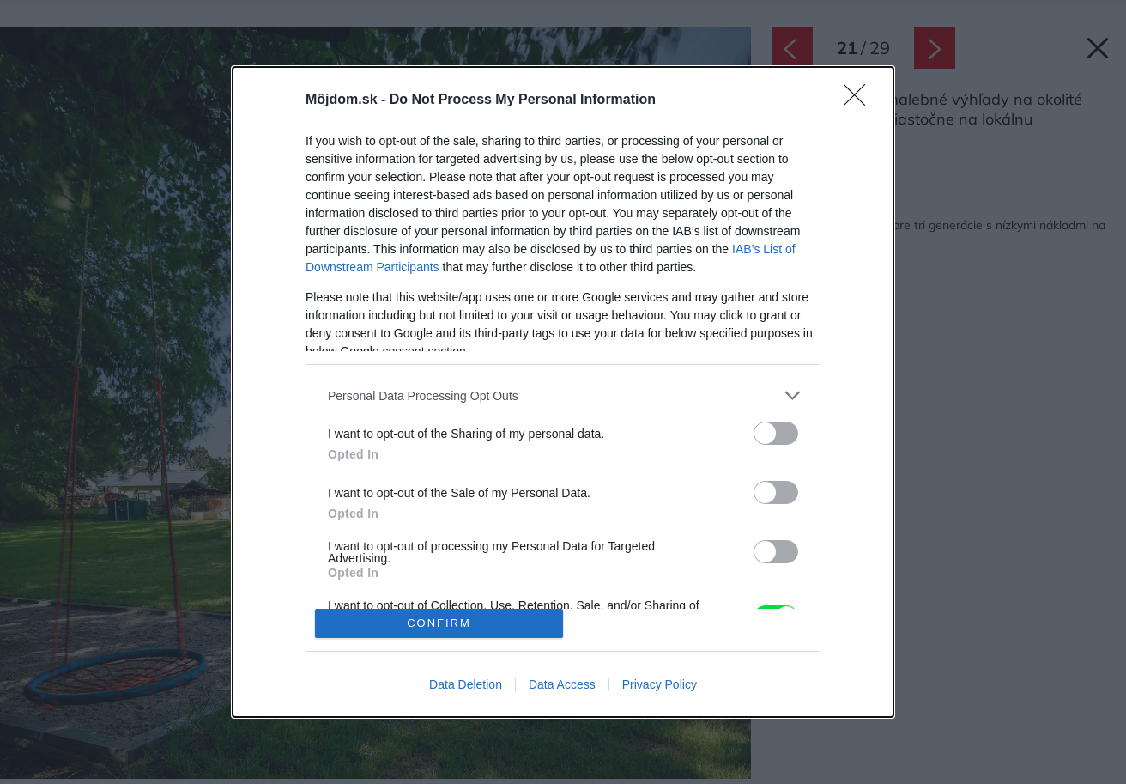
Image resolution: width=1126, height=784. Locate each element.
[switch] (776, 433)
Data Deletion (465, 684)
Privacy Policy (659, 684)
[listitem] (563, 395)
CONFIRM (439, 623)
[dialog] (563, 392)
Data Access (562, 684)
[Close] (860, 100)
